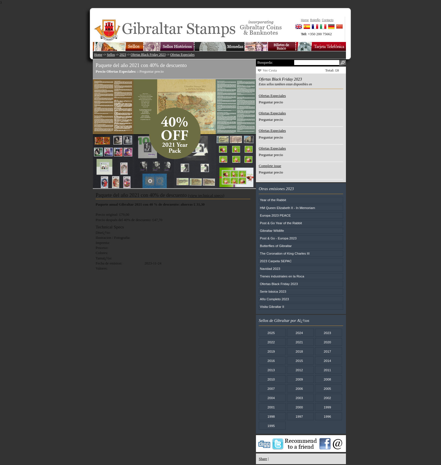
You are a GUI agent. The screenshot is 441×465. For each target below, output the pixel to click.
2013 (271, 370)
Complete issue (270, 166)
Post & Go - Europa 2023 (278, 238)
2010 (271, 379)
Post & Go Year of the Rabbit (281, 223)
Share (263, 459)
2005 (327, 388)
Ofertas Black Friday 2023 (148, 55)
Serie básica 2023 (273, 291)
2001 (271, 407)
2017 (327, 351)
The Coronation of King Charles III (285, 253)
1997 (299, 416)
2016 (271, 360)
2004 (271, 398)
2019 (271, 351)
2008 (327, 379)
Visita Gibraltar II (272, 306)
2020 (327, 342)
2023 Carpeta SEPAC (276, 261)
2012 (299, 370)
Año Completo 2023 (274, 299)
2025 (271, 333)
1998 (271, 416)
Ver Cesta (270, 70)
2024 (299, 333)
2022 (271, 342)
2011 (327, 370)
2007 (271, 388)
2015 (299, 360)
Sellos (111, 55)
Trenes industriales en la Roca (282, 276)
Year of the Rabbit (273, 200)
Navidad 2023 (270, 268)
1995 (271, 426)
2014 (327, 360)
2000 (299, 407)
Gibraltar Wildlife (272, 230)
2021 (299, 342)
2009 (299, 379)
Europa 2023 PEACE (275, 215)
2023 (123, 55)
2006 (299, 388)
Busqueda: (265, 62)
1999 (327, 407)
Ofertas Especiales (182, 55)
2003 (299, 398)
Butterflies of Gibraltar (276, 246)
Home (98, 55)
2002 (327, 398)
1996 (327, 416)
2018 (299, 351)
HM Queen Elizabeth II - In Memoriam (287, 208)
